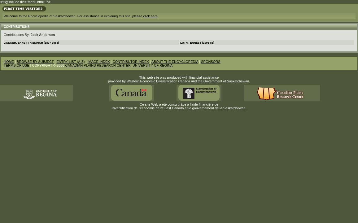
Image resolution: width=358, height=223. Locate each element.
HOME (9, 61)
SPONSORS (210, 61)
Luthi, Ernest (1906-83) (197, 42)
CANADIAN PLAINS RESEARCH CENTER (98, 65)
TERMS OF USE (16, 65)
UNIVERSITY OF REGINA (152, 65)
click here (150, 16)
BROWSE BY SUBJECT (35, 61)
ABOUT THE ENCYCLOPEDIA (174, 61)
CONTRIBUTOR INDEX (131, 61)
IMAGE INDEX (98, 61)
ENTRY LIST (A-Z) (70, 61)
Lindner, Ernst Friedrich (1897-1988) (31, 42)
